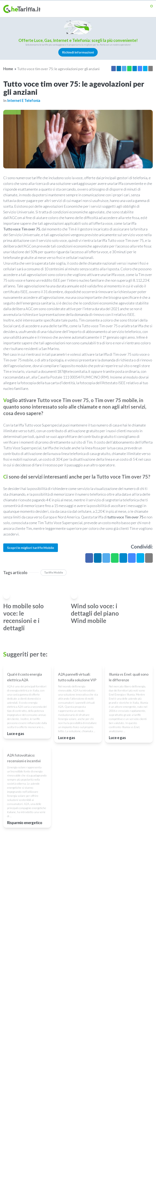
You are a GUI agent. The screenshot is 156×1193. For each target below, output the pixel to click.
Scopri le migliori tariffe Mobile (30, 548)
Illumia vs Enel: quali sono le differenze (128, 703)
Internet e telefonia (23, 100)
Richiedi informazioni (78, 52)
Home (8, 69)
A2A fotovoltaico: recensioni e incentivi (24, 810)
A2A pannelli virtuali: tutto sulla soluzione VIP (77, 703)
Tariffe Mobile (53, 572)
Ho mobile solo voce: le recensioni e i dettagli (23, 616)
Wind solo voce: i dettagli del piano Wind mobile (95, 613)
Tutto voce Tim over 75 (21, 229)
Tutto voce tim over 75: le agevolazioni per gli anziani (58, 69)
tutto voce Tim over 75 (125, 517)
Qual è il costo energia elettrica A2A (24, 703)
